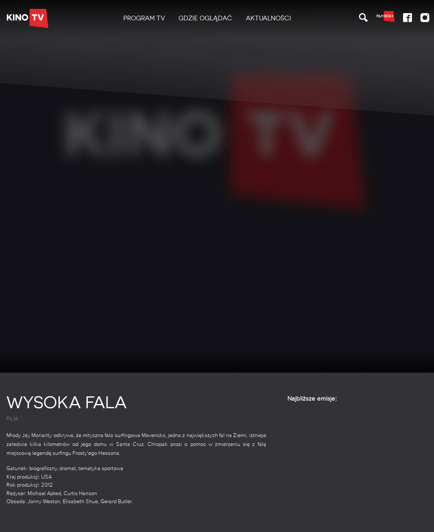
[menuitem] (144, 18)
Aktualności (268, 18)
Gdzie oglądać (205, 18)
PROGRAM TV (144, 18)
